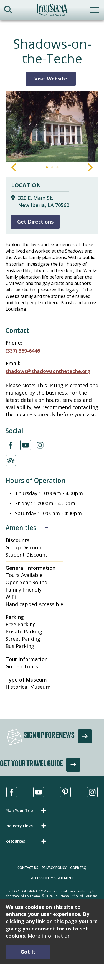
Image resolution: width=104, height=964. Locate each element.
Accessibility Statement (52, 878)
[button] (27, 810)
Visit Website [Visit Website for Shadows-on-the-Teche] (50, 78)
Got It (28, 951)
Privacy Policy (54, 867)
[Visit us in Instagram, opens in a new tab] (92, 792)
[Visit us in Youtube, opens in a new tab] (38, 792)
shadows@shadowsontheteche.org (48, 371)
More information (49, 935)
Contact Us (27, 867)
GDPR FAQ (78, 867)
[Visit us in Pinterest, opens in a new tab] (65, 792)
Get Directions (35, 221)
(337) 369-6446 (23, 350)
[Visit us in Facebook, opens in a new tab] (11, 792)
